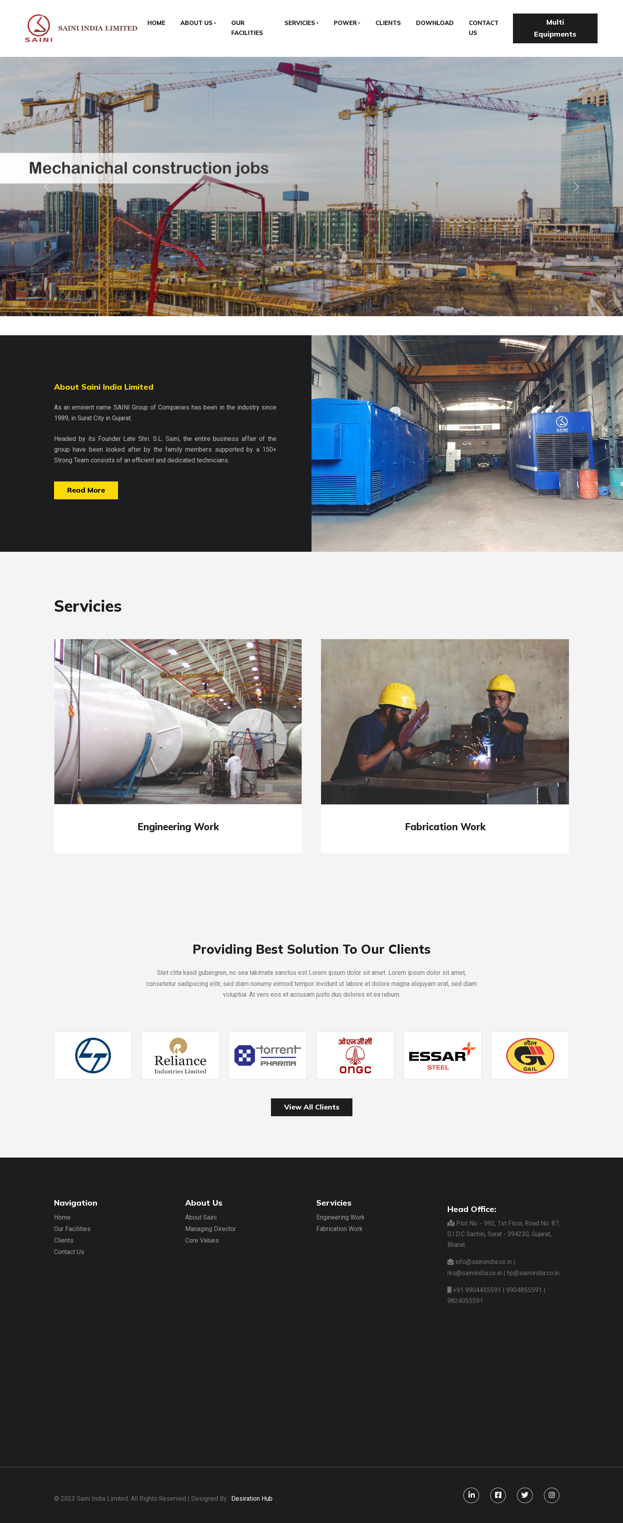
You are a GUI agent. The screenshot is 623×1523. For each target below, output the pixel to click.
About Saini (201, 1217)
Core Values (202, 1240)
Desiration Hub (252, 1498)
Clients (64, 1240)
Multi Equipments (555, 28)
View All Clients (311, 1106)
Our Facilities (72, 1229)
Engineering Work (340, 1217)
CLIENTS (388, 23)
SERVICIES (299, 23)
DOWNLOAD (435, 23)
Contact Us (69, 1252)
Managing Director (210, 1229)
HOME (156, 23)
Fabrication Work (339, 1229)
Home (62, 1217)
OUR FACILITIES (247, 28)
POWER (345, 23)
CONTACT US (484, 28)
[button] (46, 186)
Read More (86, 490)
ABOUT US (196, 23)
